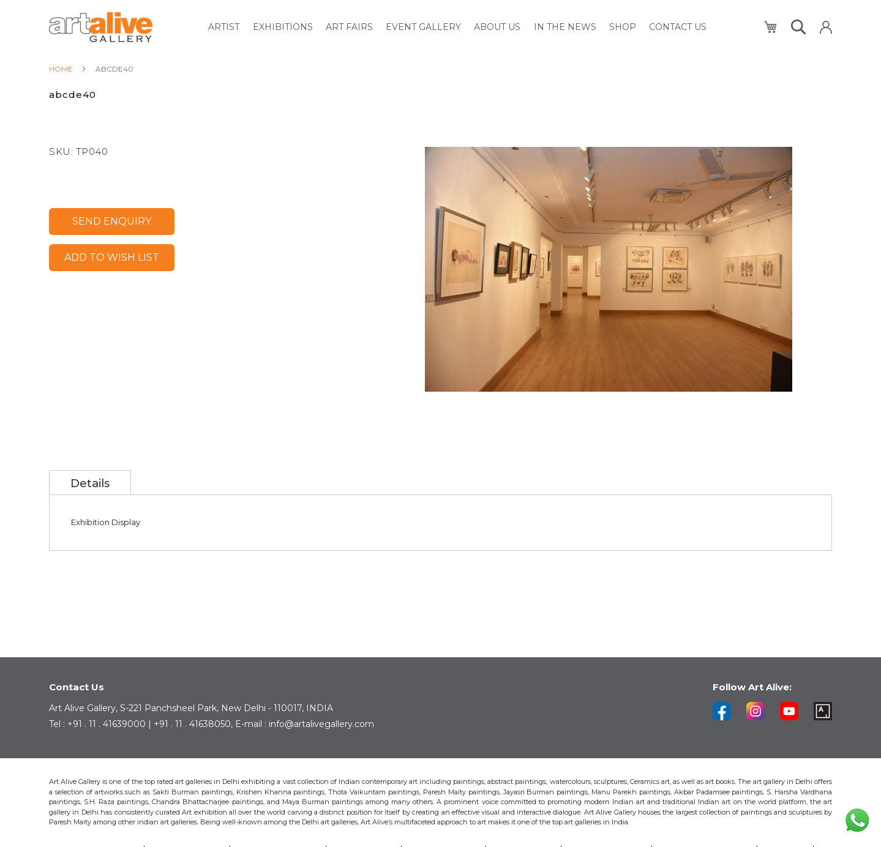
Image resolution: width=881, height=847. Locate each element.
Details (90, 483)
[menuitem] (227, 27)
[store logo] (100, 27)
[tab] (90, 482)
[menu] (458, 27)
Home (61, 68)
